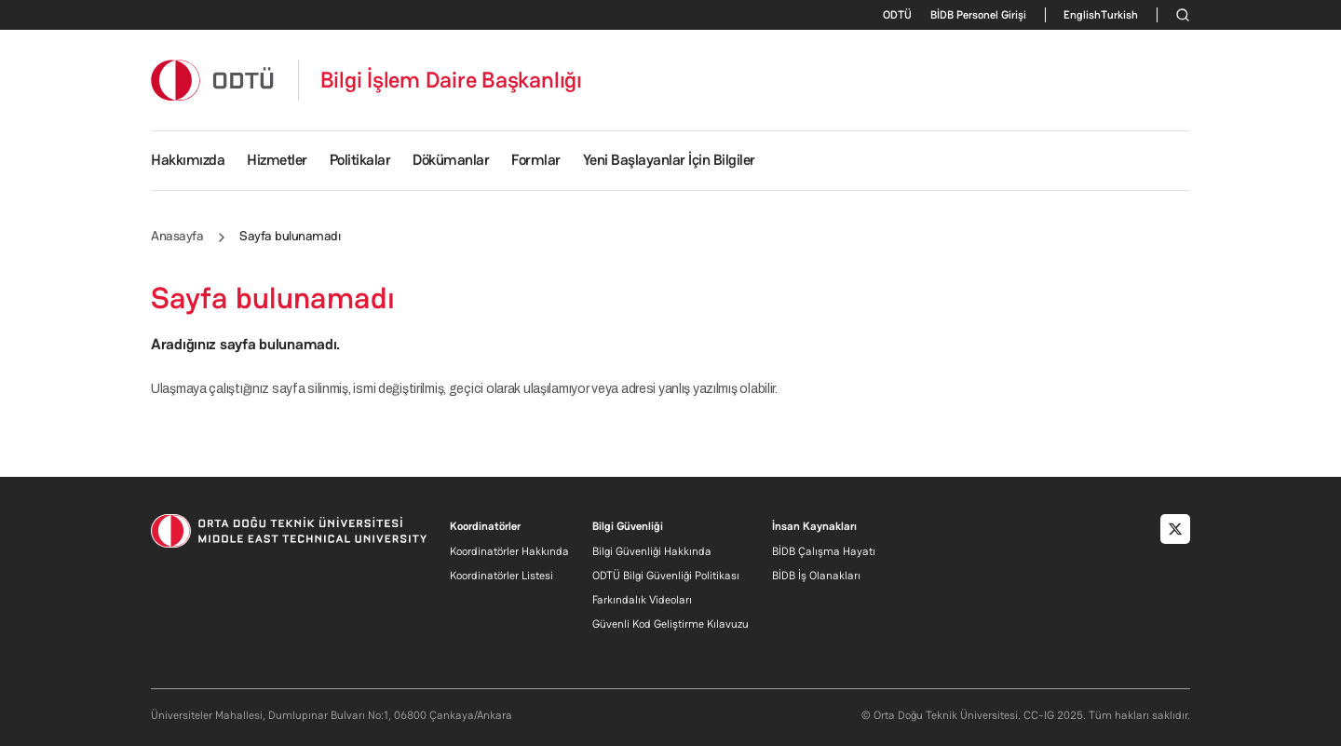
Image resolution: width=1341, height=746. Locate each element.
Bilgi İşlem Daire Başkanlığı (451, 80)
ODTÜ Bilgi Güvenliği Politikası (665, 575)
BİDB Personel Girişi (978, 14)
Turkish (1119, 14)
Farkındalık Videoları (642, 599)
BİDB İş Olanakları (816, 575)
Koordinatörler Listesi (501, 575)
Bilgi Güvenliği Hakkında (651, 551)
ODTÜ (897, 14)
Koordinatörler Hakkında (509, 551)
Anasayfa (177, 235)
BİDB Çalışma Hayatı (823, 551)
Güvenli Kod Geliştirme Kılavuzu (670, 624)
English (1082, 14)
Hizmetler (277, 160)
